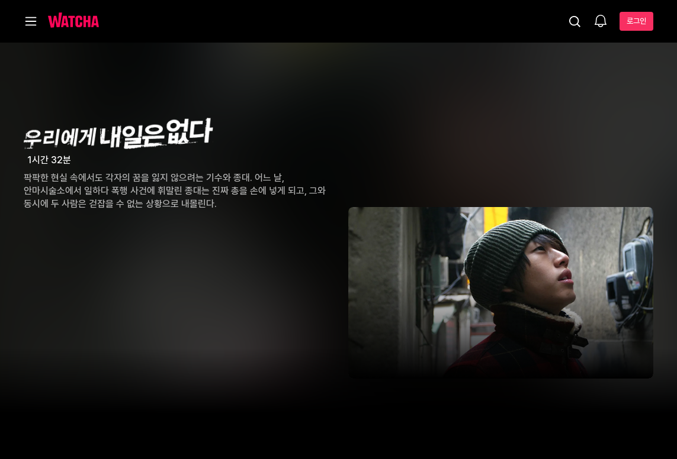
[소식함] (600, 22)
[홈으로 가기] (73, 21)
